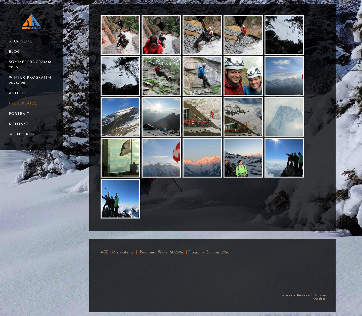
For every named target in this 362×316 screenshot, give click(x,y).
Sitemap (320, 295)
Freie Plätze (23, 104)
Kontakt (19, 124)
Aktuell (18, 93)
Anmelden (319, 299)
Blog (14, 52)
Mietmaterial (122, 252)
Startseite (21, 41)
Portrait (19, 114)
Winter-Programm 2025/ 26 (30, 80)
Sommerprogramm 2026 (30, 64)
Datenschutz (305, 295)
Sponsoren (22, 134)
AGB (104, 252)
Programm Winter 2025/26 (162, 252)
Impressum (288, 295)
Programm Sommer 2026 (209, 252)
